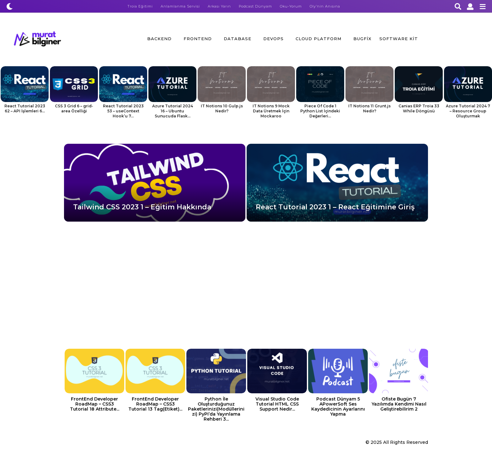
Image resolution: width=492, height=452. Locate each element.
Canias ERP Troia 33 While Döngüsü (418, 108)
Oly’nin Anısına (325, 6)
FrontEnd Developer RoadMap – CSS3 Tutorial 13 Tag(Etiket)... (155, 404)
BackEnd (159, 38)
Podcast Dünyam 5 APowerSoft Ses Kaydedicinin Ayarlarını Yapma (338, 406)
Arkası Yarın (219, 6)
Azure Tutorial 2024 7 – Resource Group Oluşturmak (468, 111)
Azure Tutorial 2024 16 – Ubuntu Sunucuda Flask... (172, 111)
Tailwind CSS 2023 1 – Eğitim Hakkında (142, 207)
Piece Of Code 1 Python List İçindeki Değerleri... (320, 111)
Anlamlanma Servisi (180, 6)
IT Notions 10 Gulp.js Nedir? (222, 108)
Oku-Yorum (291, 6)
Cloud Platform (318, 38)
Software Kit (398, 38)
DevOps (273, 38)
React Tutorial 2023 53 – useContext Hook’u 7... (123, 111)
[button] (9, 6)
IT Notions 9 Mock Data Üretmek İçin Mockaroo (271, 111)
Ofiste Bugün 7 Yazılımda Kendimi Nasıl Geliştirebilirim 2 (399, 404)
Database (237, 38)
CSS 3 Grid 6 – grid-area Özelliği (74, 108)
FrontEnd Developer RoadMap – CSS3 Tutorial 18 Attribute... (94, 404)
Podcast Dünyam (255, 6)
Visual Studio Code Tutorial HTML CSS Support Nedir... (277, 404)
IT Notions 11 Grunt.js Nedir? (369, 108)
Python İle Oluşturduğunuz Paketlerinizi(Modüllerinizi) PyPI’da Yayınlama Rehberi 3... (216, 409)
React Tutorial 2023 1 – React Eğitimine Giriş (335, 207)
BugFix (362, 38)
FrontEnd (198, 38)
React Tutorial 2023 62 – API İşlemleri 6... (24, 108)
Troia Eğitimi (140, 6)
